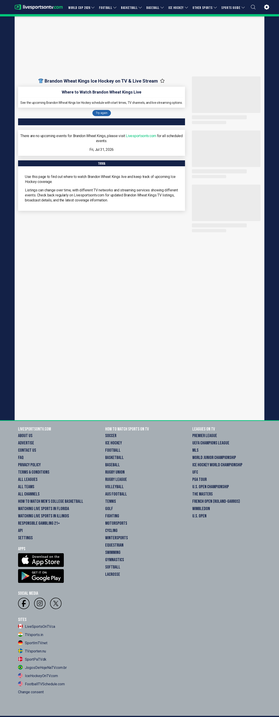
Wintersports (116, 538)
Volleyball (114, 487)
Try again (101, 113)
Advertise (26, 443)
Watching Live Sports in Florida (43, 508)
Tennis (110, 501)
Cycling (111, 530)
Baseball (112, 465)
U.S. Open (199, 516)
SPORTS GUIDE (230, 8)
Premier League (204, 435)
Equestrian (114, 545)
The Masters (202, 494)
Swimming (113, 552)
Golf (109, 508)
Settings (25, 538)
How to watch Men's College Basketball (50, 501)
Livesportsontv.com (141, 136)
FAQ (21, 457)
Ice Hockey (113, 443)
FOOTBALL (105, 8)
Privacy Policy (29, 465)
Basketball (114, 457)
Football (113, 450)
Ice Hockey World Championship (217, 465)
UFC (195, 472)
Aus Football (116, 494)
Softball (112, 567)
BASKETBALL (129, 8)
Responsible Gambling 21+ (39, 523)
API (20, 530)
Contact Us (27, 450)
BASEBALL (152, 8)
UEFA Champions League (210, 443)
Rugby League (116, 479)
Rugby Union (115, 472)
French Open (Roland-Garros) (216, 501)
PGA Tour (199, 479)
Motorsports (116, 523)
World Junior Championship (214, 457)
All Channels (29, 494)
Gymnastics (114, 560)
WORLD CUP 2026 (79, 8)
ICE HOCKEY (176, 8)
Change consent (31, 692)
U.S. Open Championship (210, 487)
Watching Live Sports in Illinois (43, 516)
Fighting (112, 516)
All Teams (26, 487)
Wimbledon (201, 508)
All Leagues (28, 479)
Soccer (110, 435)
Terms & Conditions (33, 472)
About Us (25, 435)
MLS (195, 450)
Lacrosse (112, 574)
